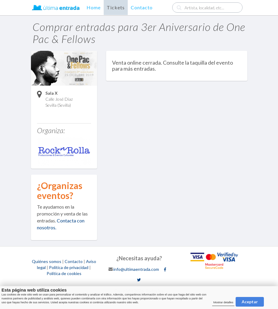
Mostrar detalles (223, 302)
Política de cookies (64, 273)
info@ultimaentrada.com (136, 268)
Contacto (142, 7)
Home (94, 7)
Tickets (116, 7)
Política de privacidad (68, 267)
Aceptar (250, 301)
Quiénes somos (46, 261)
